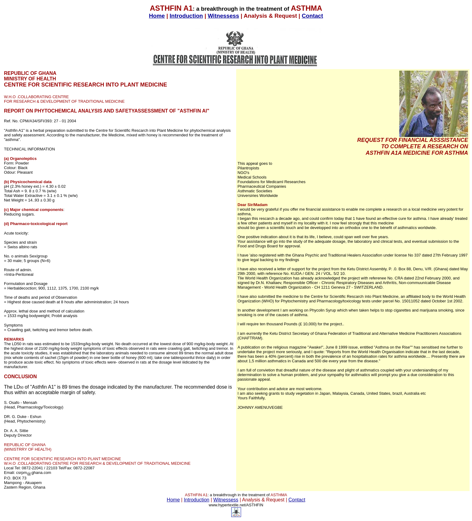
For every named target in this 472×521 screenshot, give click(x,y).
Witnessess (223, 16)
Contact (312, 16)
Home (157, 16)
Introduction (186, 16)
